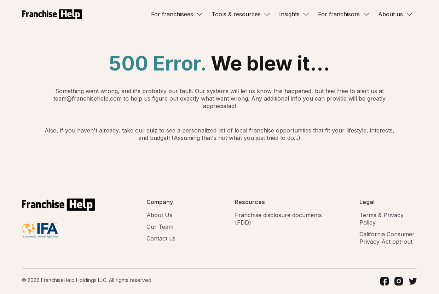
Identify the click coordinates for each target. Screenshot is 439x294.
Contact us (160, 238)
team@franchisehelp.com (88, 98)
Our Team (159, 226)
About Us (159, 215)
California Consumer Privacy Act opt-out (387, 238)
